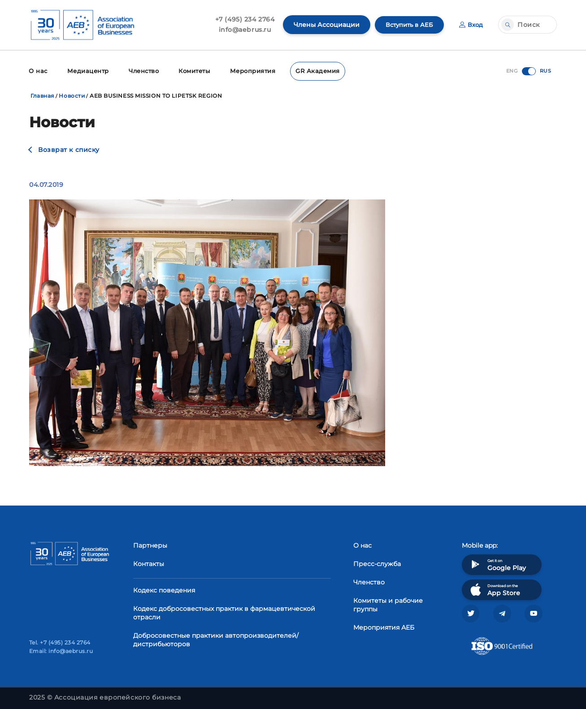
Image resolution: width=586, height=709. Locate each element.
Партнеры (150, 544)
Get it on (497, 563)
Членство (140, 70)
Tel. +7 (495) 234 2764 (60, 642)
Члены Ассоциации (322, 25)
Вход (470, 25)
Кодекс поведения (164, 589)
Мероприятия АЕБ (383, 627)
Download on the (494, 588)
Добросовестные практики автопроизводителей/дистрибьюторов (216, 639)
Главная (42, 94)
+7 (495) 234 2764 (240, 19)
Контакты (148, 563)
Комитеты (190, 70)
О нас (37, 70)
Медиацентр (85, 70)
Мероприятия (248, 70)
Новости (72, 94)
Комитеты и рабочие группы (388, 604)
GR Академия (310, 70)
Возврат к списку (69, 149)
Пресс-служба (377, 563)
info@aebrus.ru (240, 30)
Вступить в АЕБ (406, 25)
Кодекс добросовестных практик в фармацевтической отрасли (224, 612)
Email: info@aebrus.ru (61, 651)
